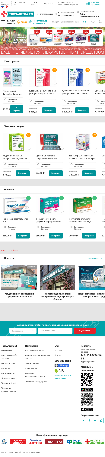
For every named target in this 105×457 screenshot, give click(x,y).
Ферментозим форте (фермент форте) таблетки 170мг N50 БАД (48, 220)
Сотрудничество (8, 373)
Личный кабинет (32, 363)
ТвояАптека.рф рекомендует (38, 22)
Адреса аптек (34, 3)
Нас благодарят (8, 363)
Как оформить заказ (19, 3)
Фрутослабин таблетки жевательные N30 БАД (80, 220)
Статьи (58, 355)
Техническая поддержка (36, 381)
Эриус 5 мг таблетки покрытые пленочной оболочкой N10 (46, 157)
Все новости (95, 258)
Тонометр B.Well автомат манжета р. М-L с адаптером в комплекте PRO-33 (82, 157)
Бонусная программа (93, 3)
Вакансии (5, 368)
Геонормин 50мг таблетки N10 (15, 220)
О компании (5, 3)
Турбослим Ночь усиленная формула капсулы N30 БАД (75, 92)
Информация (48, 3)
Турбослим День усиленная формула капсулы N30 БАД (42, 92)
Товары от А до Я (9, 383)
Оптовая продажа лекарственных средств (68, 3)
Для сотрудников (9, 378)
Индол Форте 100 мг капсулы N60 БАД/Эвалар (15, 157)
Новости (58, 350)
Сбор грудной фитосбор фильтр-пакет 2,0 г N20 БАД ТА (12, 92)
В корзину (16, 109)
